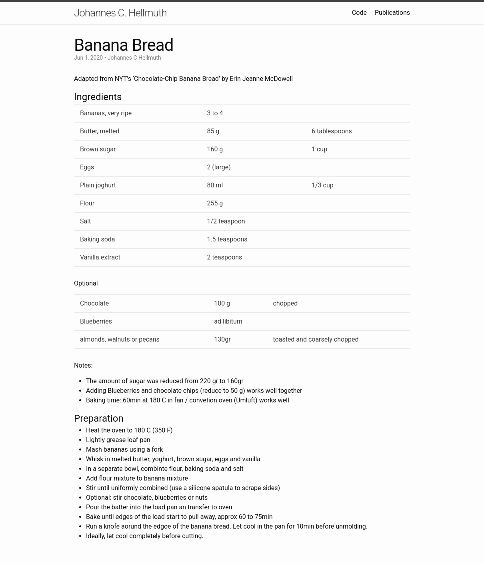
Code (359, 12)
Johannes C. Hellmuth (120, 13)
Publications (392, 12)
